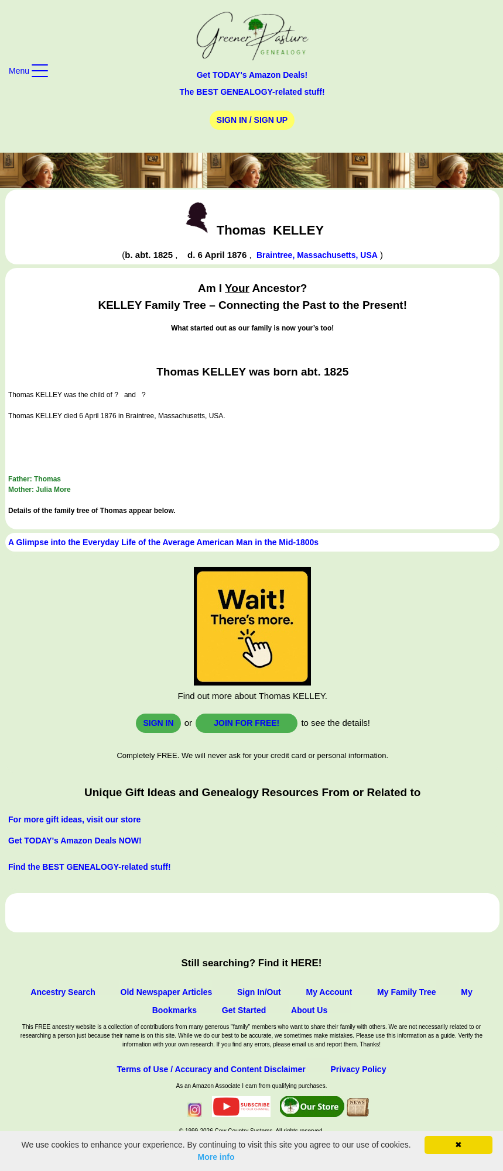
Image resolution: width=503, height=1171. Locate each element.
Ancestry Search (62, 992)
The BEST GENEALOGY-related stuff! (251, 92)
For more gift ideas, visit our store (74, 819)
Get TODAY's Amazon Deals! (252, 75)
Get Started (244, 1010)
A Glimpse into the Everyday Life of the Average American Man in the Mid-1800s (163, 542)
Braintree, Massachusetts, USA (317, 255)
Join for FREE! (246, 723)
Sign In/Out (259, 992)
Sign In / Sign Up (252, 120)
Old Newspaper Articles (167, 992)
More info (216, 1157)
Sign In (158, 723)
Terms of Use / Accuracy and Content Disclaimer (211, 1069)
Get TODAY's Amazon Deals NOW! (75, 840)
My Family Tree (406, 992)
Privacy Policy (358, 1069)
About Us (309, 1010)
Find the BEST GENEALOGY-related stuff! (89, 867)
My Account (329, 992)
